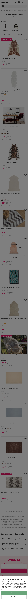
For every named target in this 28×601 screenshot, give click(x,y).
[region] (14, 588)
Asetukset (14, 597)
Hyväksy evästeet (14, 593)
